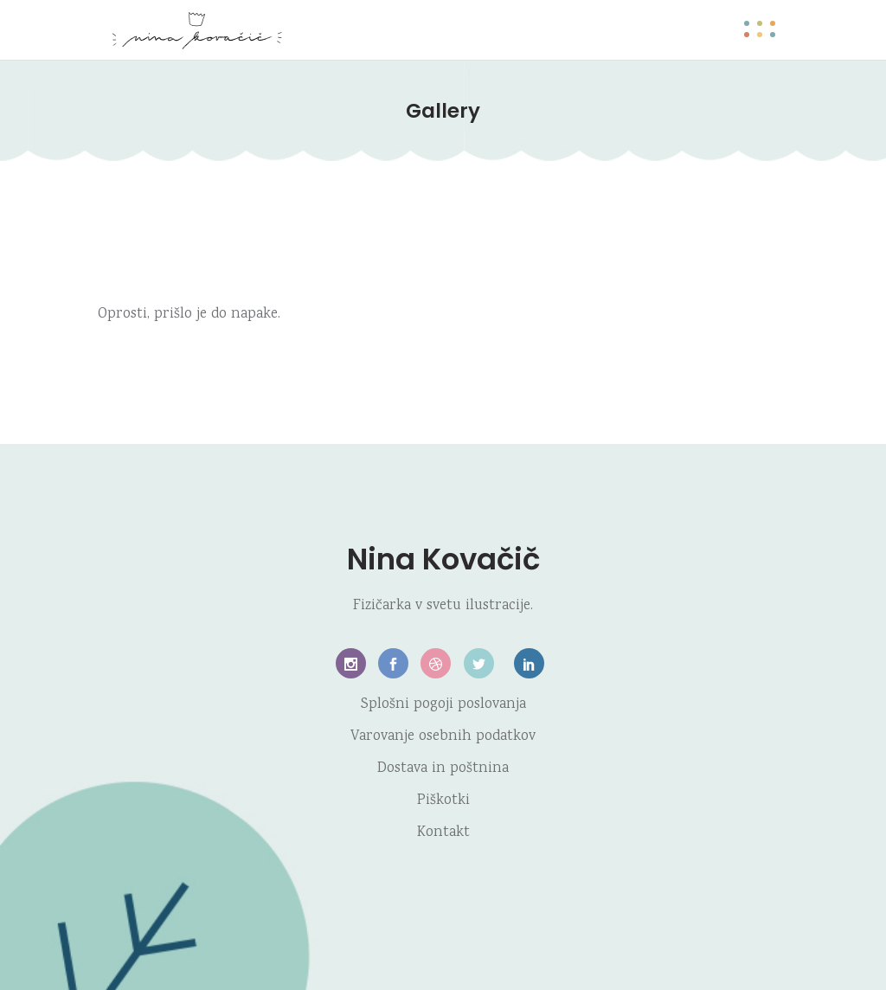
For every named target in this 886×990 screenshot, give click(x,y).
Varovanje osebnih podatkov (443, 737)
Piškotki (443, 801)
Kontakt (443, 833)
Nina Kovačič (443, 559)
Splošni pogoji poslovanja (443, 705)
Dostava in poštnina (443, 769)
